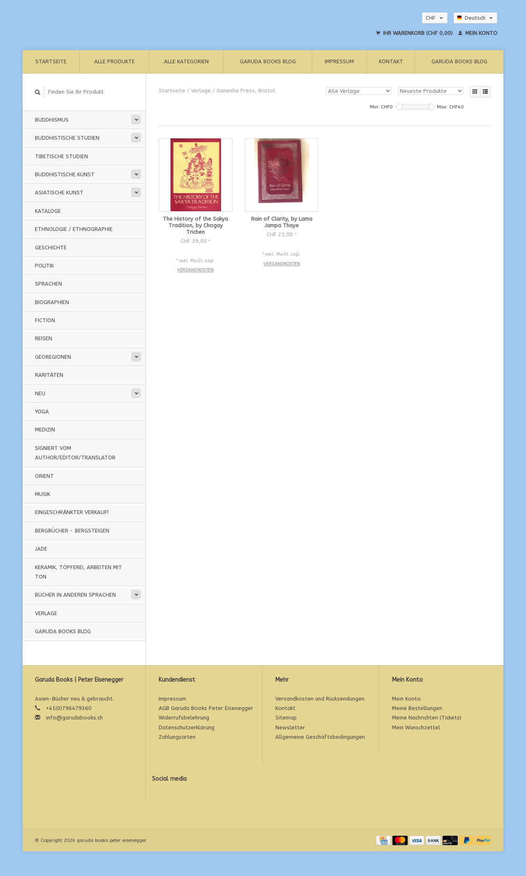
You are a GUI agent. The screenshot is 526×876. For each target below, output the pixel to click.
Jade (41, 549)
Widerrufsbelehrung (184, 718)
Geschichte (51, 247)
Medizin (45, 429)
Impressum (339, 61)
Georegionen (53, 357)
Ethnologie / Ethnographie (74, 229)
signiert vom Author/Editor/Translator (75, 453)
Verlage (46, 613)
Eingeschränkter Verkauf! (71, 512)
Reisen (43, 338)
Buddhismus (52, 120)
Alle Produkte (114, 61)
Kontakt (391, 61)
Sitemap (286, 718)
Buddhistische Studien (67, 138)
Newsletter (290, 727)
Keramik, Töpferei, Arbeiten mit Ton (78, 572)
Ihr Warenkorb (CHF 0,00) (415, 33)
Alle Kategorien (186, 61)
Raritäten (49, 375)
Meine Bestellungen (417, 708)
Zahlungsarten (177, 737)
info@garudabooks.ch (74, 718)
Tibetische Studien (61, 156)
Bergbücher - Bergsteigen (72, 531)
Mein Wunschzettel (416, 727)
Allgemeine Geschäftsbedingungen (320, 737)
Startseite (51, 61)
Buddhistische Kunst (65, 174)
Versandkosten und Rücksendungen (320, 699)
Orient (44, 476)
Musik (42, 494)
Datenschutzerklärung (187, 727)
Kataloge (48, 211)
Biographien (52, 302)
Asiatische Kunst (59, 192)
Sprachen (48, 284)
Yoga (42, 411)
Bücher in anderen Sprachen (75, 595)
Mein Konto (477, 33)
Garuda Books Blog (268, 61)
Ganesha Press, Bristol (246, 91)
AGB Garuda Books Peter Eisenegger (206, 708)
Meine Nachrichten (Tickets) (426, 718)
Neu (40, 393)
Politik (44, 266)
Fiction (45, 320)
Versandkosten (195, 270)
